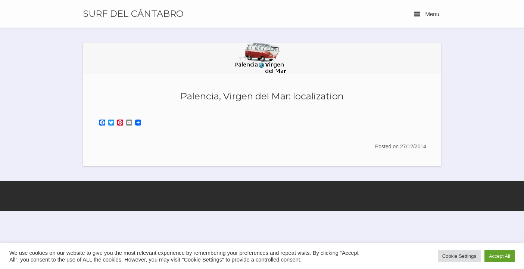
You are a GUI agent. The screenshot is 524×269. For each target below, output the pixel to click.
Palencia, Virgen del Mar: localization (262, 96)
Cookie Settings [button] (459, 256)
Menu (426, 14)
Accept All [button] (499, 256)
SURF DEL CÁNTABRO (133, 13)
